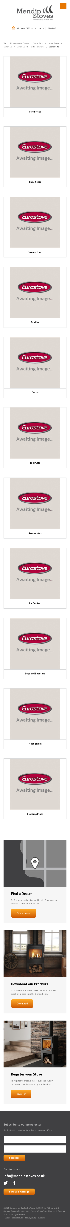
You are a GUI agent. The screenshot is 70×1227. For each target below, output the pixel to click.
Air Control (35, 603)
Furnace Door (35, 252)
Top (5, 43)
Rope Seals (35, 182)
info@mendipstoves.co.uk (24, 1175)
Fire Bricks (35, 111)
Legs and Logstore (35, 673)
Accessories (35, 533)
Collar (35, 392)
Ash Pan (35, 322)
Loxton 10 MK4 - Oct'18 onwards (30, 46)
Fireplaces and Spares (19, 43)
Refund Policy (17, 1217)
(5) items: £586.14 (25, 28)
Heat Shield (35, 743)
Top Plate (35, 462)
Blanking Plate (35, 814)
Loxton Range (53, 43)
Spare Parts (38, 43)
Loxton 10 (8, 46)
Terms (7, 1217)
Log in (41, 28)
